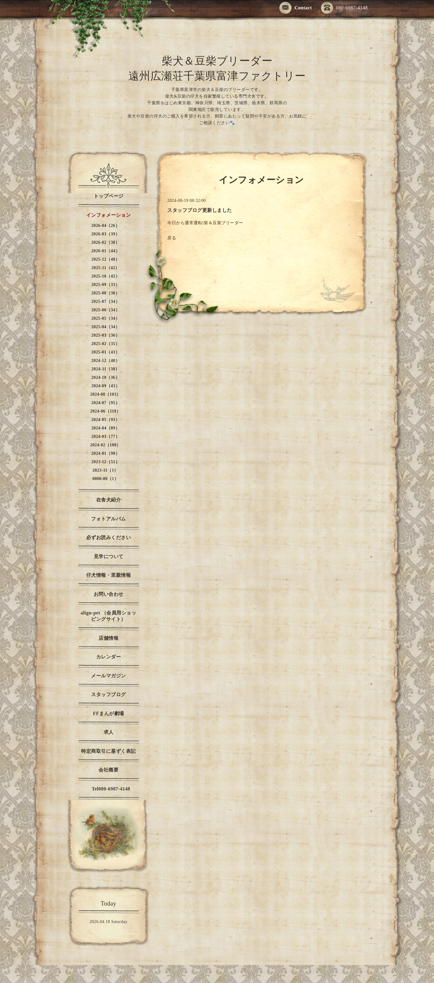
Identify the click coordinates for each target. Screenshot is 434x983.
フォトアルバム (108, 518)
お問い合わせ (109, 594)
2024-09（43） (105, 386)
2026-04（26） (105, 225)
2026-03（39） (105, 234)
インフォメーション (108, 215)
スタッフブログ (108, 694)
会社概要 (108, 769)
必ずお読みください (108, 537)
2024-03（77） (105, 436)
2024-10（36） (105, 377)
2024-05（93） (105, 419)
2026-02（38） (105, 242)
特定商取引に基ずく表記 (108, 751)
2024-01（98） (105, 453)
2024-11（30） (105, 369)
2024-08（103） (105, 394)
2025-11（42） (105, 267)
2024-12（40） (105, 360)
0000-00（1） (106, 478)
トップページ (109, 196)
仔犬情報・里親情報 (108, 575)
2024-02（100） (105, 445)
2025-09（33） (105, 284)
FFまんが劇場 (108, 713)
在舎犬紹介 (108, 499)
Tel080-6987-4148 (108, 788)
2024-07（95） (105, 402)
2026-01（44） (105, 251)
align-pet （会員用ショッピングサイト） (109, 616)
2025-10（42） (105, 276)
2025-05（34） (105, 318)
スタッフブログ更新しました (199, 210)
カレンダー (108, 656)
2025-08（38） (105, 293)
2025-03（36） (105, 335)
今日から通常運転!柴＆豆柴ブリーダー (205, 223)
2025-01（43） (105, 352)
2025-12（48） (105, 259)
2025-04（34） (105, 327)
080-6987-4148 (344, 8)
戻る (171, 238)
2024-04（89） (105, 428)
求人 (109, 732)
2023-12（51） (105, 462)
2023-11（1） (105, 470)
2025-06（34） (105, 310)
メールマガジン (108, 675)
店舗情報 (108, 638)
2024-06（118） (105, 411)
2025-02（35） (105, 343)
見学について (109, 556)
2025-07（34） (105, 301)
